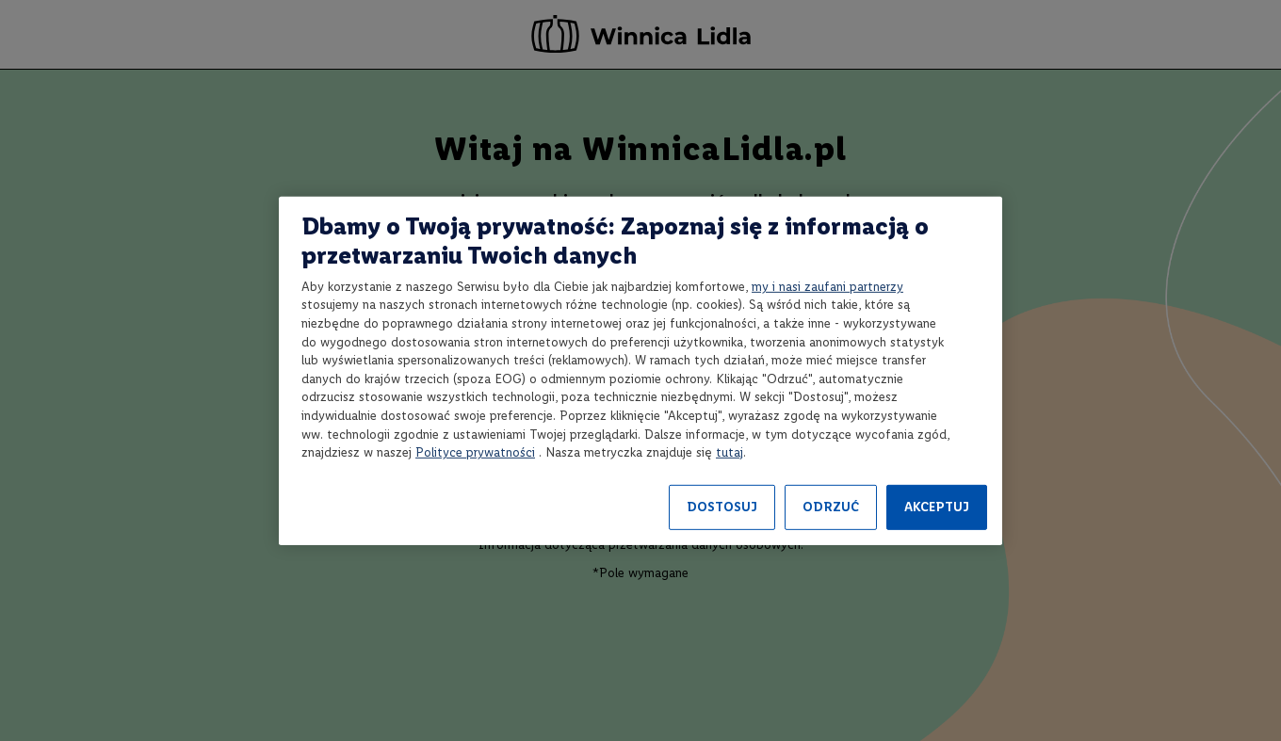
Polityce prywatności (475, 452)
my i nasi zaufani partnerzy (827, 287)
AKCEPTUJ (936, 507)
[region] (640, 370)
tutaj (729, 452)
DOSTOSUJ (722, 507)
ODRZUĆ (831, 507)
